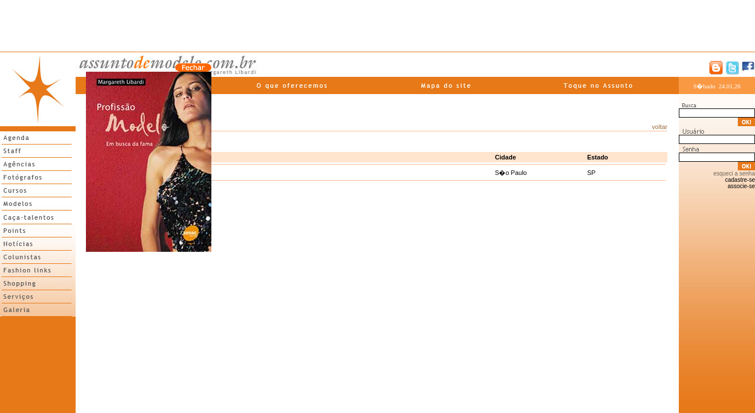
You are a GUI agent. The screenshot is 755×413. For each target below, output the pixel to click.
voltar (659, 126)
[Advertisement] (377, 26)
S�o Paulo (511, 172)
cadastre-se (740, 180)
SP (591, 172)
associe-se (741, 186)
